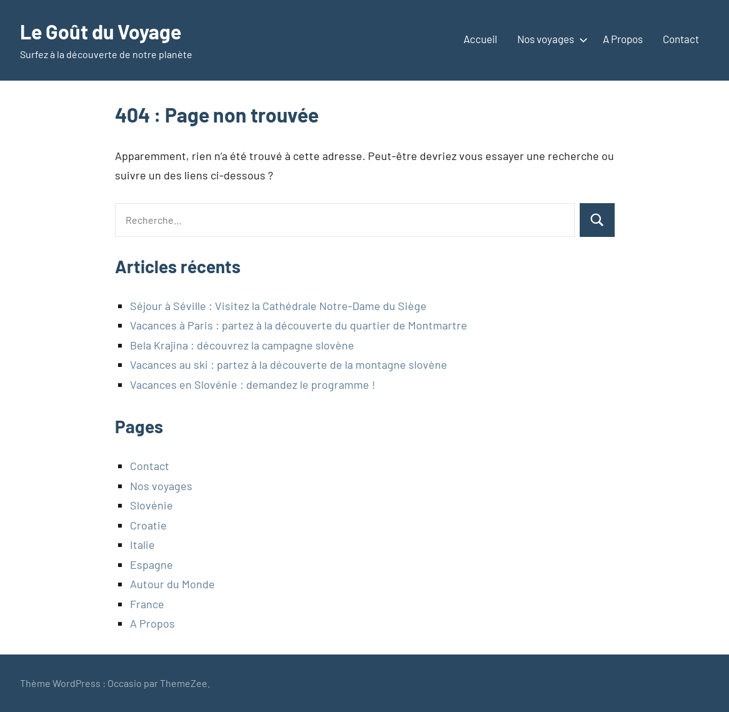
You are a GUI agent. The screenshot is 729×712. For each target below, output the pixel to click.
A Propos (623, 39)
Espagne (151, 564)
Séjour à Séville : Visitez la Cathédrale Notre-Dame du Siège (278, 306)
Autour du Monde (172, 584)
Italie (142, 544)
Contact (681, 39)
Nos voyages (550, 39)
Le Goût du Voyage (100, 31)
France (147, 604)
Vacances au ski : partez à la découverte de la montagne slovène (288, 364)
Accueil (480, 39)
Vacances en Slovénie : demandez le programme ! (252, 384)
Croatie (148, 525)
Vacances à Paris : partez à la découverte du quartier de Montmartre (298, 325)
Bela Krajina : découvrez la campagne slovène (242, 345)
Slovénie (151, 505)
